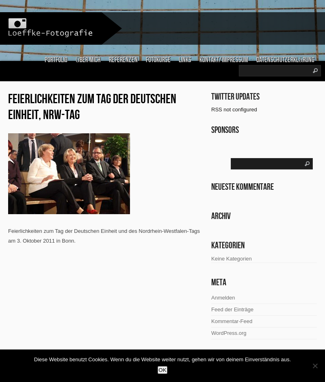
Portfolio (56, 60)
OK (162, 370)
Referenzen (123, 60)
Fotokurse (158, 60)
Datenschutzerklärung (285, 60)
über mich (88, 60)
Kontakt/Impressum (223, 60)
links (185, 60)
